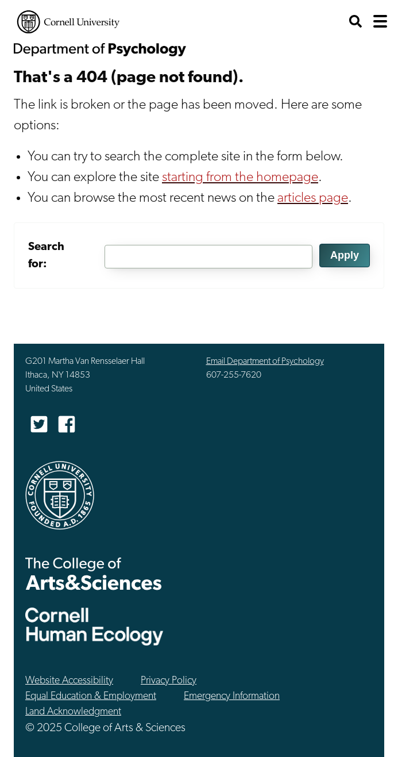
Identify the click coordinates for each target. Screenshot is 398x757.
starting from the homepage (240, 178)
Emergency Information (232, 696)
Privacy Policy (168, 680)
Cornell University (68, 21)
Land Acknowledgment (73, 711)
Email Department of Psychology (265, 361)
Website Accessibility (69, 680)
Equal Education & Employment (90, 696)
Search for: (46, 255)
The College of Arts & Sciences (93, 573)
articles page (312, 198)
